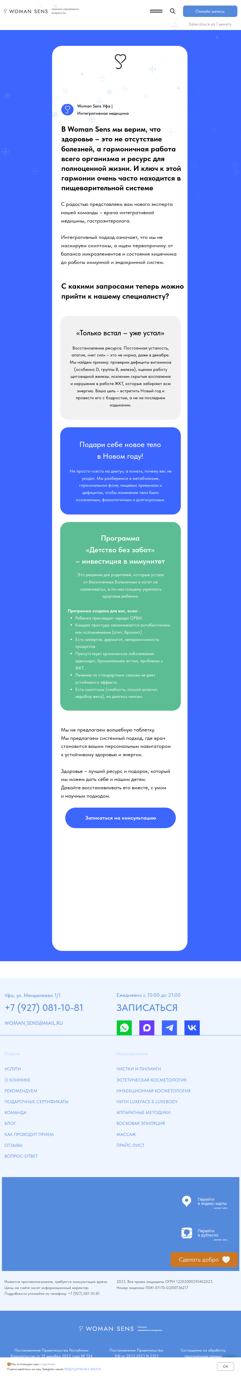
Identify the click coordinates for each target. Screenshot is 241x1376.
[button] (120, 818)
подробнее (47, 1364)
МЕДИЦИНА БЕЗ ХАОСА (82, 1369)
